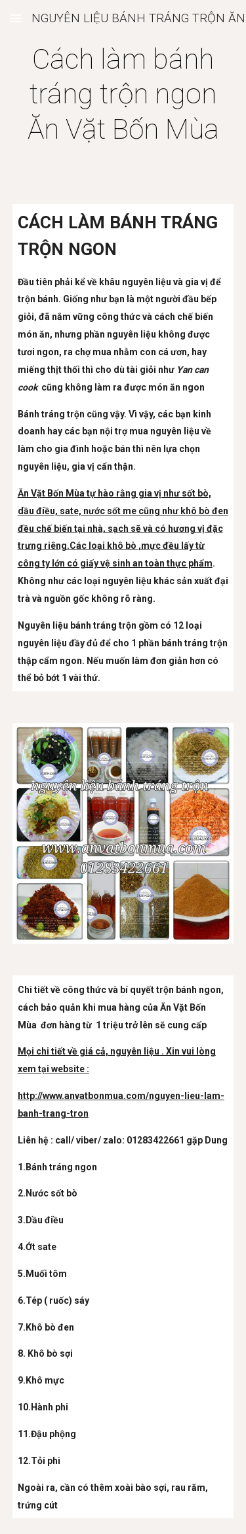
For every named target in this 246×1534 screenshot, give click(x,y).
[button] (15, 18)
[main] (123, 94)
